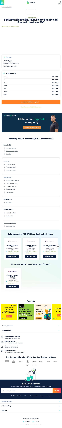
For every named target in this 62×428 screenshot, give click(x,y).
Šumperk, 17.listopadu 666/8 (49, 246)
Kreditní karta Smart (11, 212)
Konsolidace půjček (11, 167)
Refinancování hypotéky (12, 151)
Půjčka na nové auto (11, 170)
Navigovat (16, 26)
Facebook (26, 421)
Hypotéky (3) (7, 144)
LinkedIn (36, 421)
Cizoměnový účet (10, 189)
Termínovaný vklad (10, 226)
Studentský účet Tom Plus (12, 180)
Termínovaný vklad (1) (10, 223)
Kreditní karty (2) (8, 209)
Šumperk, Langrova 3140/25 (12, 276)
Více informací (12, 256)
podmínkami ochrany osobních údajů (41, 395)
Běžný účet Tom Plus (11, 186)
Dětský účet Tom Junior (12, 183)
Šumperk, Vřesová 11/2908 (31, 246)
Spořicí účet (9, 202)
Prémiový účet (9, 192)
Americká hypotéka (11, 148)
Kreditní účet (9, 215)
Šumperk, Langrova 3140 (12, 246)
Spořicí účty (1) (8, 199)
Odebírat (56, 390)
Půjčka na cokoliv (10, 164)
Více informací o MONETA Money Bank (31, 107)
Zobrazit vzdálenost (7, 26)
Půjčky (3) (7, 161)
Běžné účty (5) (8, 177)
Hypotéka (8, 154)
